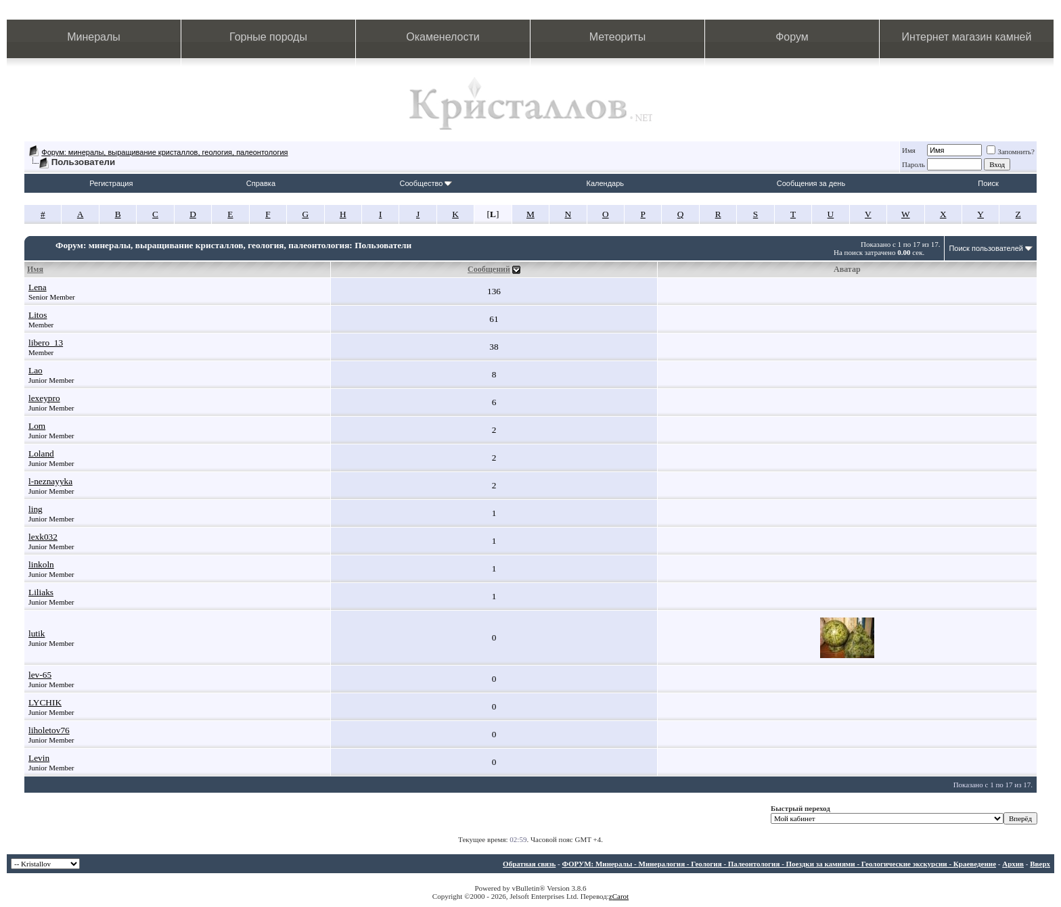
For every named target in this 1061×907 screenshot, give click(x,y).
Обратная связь (529, 864)
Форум (792, 37)
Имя (909, 150)
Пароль (913, 164)
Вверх (1040, 864)
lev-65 (39, 675)
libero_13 (45, 343)
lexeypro (44, 398)
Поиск (988, 183)
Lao (35, 370)
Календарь (606, 183)
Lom (36, 426)
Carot (620, 896)
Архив (1013, 864)
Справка (260, 183)
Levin (38, 758)
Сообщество (425, 183)
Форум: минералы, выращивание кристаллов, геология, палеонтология (164, 152)
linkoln (41, 564)
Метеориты (617, 37)
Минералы (93, 37)
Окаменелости (442, 37)
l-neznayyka (50, 481)
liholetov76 (49, 730)
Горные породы (268, 37)
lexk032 (43, 537)
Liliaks (40, 592)
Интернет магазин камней (967, 37)
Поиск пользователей (986, 248)
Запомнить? (1011, 151)
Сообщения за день (811, 183)
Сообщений (489, 269)
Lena (37, 287)
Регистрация (111, 183)
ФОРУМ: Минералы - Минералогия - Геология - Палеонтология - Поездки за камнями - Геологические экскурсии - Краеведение (779, 864)
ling (35, 509)
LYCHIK (45, 702)
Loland (41, 453)
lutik (36, 633)
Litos (37, 315)
